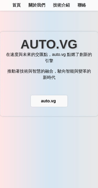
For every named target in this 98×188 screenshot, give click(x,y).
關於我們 (36, 5)
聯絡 (82, 5)
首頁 (16, 5)
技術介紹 (61, 5)
